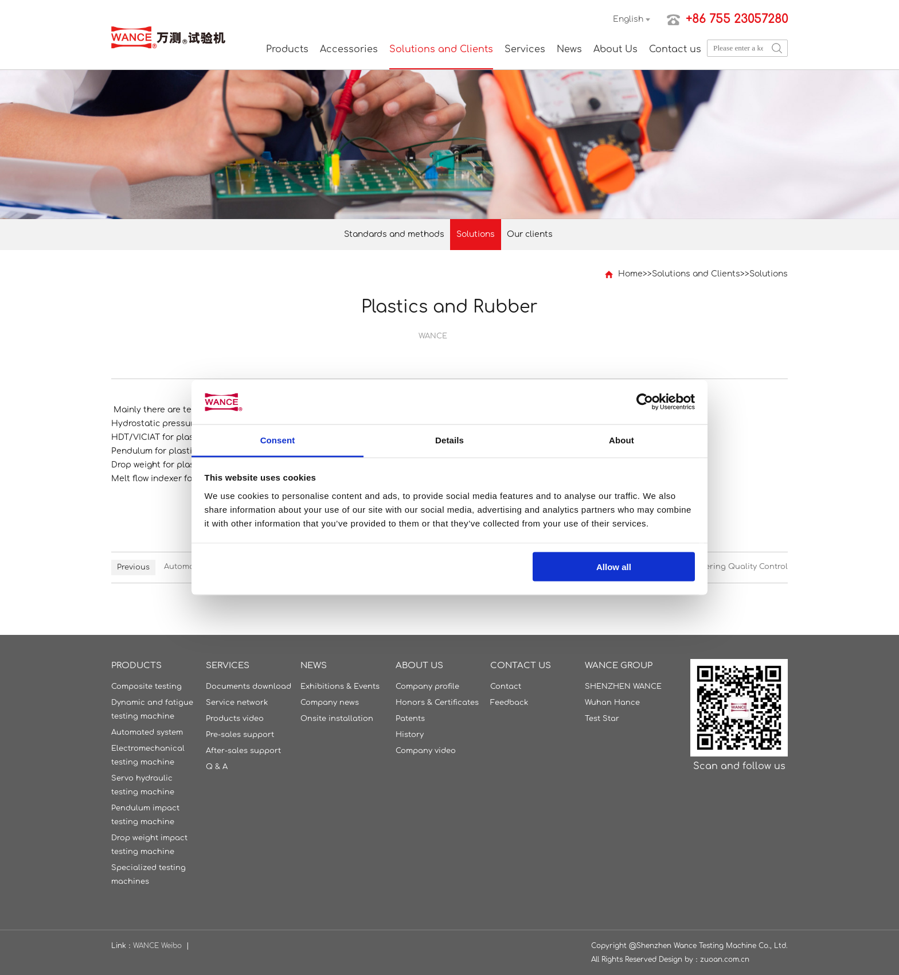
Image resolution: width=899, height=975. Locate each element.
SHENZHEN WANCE (623, 686)
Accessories (349, 49)
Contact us (675, 49)
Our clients (530, 234)
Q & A (217, 767)
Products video (235, 719)
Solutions (475, 234)
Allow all (613, 567)
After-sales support (243, 751)
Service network (237, 703)
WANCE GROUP (618, 665)
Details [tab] (449, 439)
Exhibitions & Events (340, 686)
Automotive (186, 567)
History (410, 735)
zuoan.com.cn (724, 959)
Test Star (602, 719)
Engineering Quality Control (733, 567)
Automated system (147, 732)
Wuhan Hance (612, 703)
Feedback (509, 703)
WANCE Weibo (157, 946)
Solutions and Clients (441, 49)
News (569, 49)
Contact (505, 686)
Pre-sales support (240, 735)
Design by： (679, 959)
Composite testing (146, 686)
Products (287, 49)
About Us (615, 49)
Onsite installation (336, 719)
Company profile (427, 686)
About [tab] (621, 439)
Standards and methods (394, 234)
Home (630, 274)
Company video (426, 751)
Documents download (248, 686)
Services (525, 49)
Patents (410, 719)
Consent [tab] (277, 439)
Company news (329, 703)
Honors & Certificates (437, 703)
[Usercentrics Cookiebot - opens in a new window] (645, 402)
